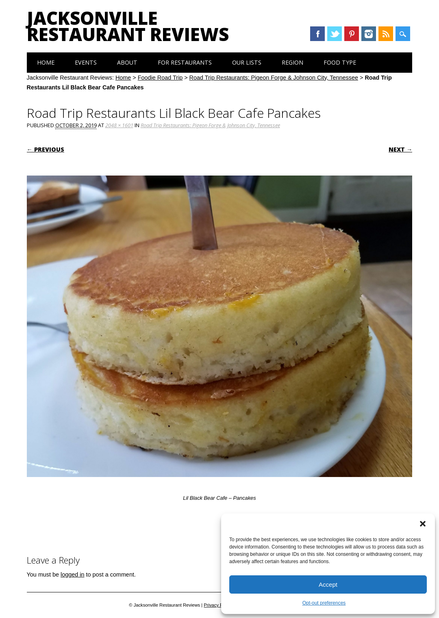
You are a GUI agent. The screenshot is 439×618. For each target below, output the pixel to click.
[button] (423, 524)
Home (45, 62)
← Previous (45, 149)
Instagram (368, 33)
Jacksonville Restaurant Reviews (128, 26)
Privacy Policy (218, 605)
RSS (385, 33)
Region (292, 62)
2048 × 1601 (119, 125)
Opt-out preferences (324, 603)
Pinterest (351, 33)
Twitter (334, 33)
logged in (72, 574)
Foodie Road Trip (160, 77)
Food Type (340, 62)
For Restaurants (185, 62)
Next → (400, 149)
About (127, 62)
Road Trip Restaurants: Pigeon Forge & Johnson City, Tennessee (273, 77)
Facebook (317, 33)
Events (86, 62)
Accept (328, 584)
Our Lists (246, 62)
